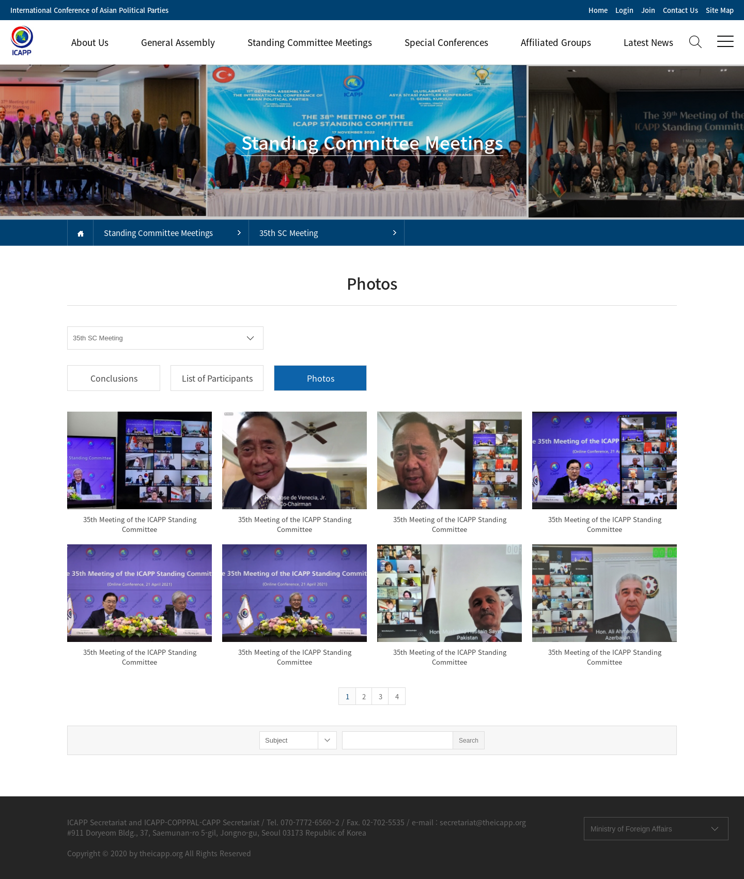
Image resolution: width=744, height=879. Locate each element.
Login (624, 10)
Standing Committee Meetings (309, 42)
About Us (90, 42)
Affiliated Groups (556, 42)
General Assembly (178, 42)
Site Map (720, 10)
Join (648, 10)
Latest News (648, 42)
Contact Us (680, 10)
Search (468, 740)
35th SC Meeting (288, 233)
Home (598, 10)
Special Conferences (446, 42)
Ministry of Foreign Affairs (631, 829)
